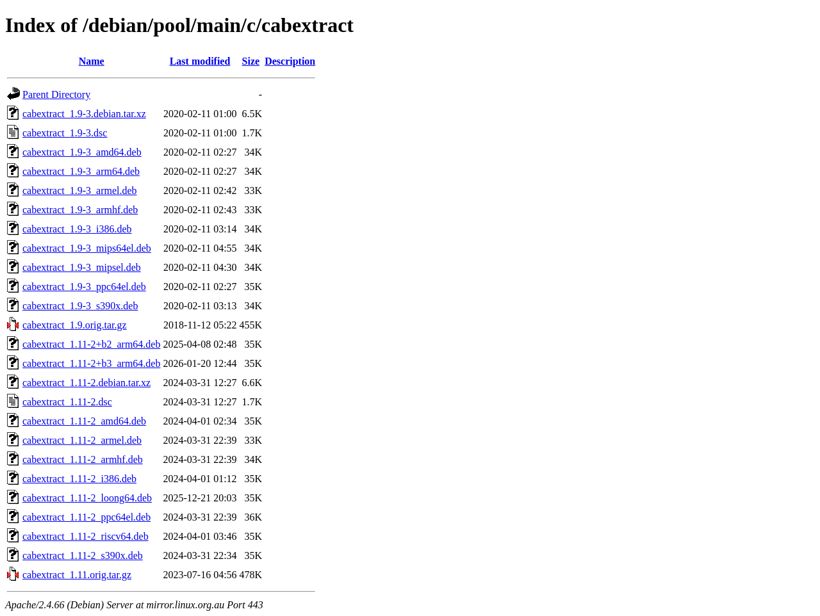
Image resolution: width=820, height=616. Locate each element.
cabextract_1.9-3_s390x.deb (80, 305)
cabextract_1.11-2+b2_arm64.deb (91, 344)
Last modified (200, 61)
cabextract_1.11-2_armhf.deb (82, 459)
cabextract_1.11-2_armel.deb (82, 440)
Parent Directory (56, 94)
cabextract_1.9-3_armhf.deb (80, 209)
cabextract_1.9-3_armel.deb (79, 190)
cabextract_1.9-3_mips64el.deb (86, 248)
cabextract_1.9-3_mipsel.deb (81, 267)
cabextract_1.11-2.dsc (67, 401)
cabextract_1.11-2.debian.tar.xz (86, 382)
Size (251, 61)
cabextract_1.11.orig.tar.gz (76, 574)
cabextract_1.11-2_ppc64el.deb (86, 517)
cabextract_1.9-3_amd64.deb (82, 152)
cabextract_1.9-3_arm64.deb (81, 171)
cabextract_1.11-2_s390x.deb (82, 555)
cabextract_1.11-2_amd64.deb (84, 421)
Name (91, 61)
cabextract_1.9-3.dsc (64, 132)
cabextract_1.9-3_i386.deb (77, 228)
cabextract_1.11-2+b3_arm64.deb (91, 363)
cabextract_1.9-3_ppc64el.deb (84, 286)
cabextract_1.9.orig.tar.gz (74, 325)
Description (290, 61)
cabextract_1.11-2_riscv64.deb (85, 536)
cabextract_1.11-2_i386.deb (79, 478)
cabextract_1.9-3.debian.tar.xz (84, 113)
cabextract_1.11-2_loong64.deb (87, 497)
